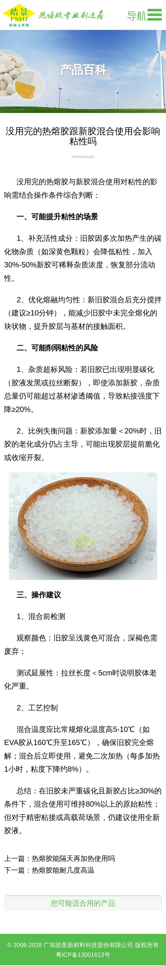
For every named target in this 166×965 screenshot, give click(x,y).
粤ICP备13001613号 (83, 954)
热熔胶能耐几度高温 (63, 870)
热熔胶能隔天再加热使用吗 (73, 858)
